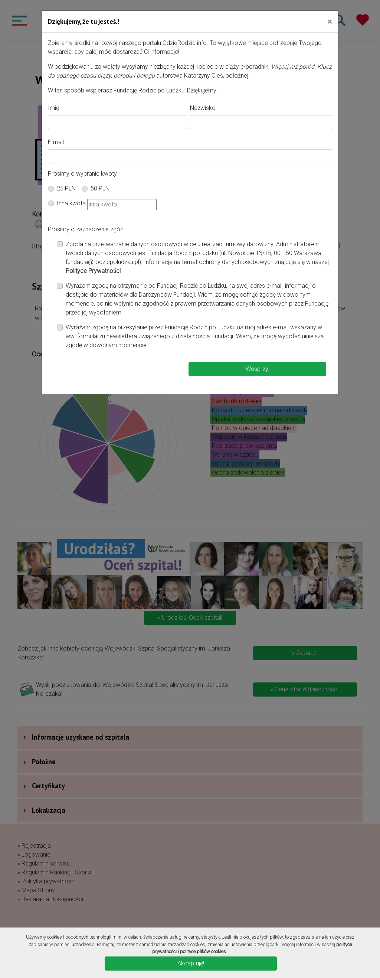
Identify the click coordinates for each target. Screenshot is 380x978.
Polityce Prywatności (93, 270)
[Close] (329, 21)
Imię (53, 107)
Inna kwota (71, 203)
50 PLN (100, 188)
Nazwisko (203, 107)
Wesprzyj (257, 368)
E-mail (56, 142)
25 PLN (66, 188)
